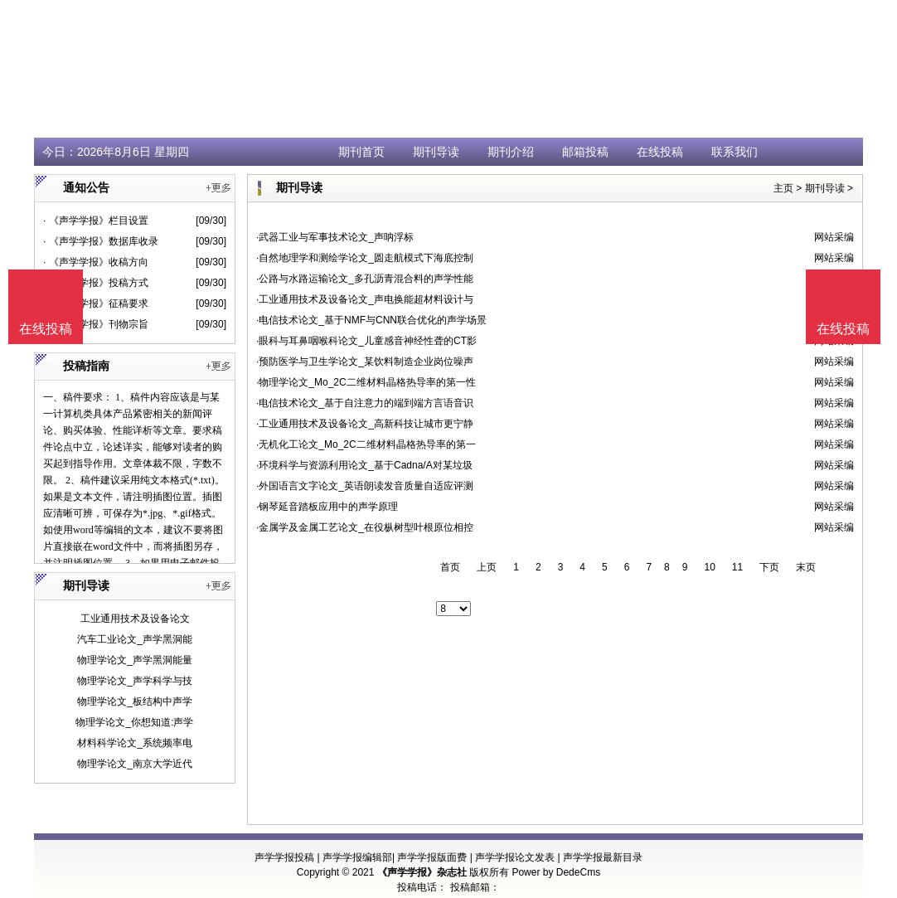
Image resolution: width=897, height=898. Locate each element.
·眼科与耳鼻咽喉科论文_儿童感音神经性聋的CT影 (366, 341)
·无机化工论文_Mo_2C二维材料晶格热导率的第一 (366, 444)
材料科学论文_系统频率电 (134, 743)
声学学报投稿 (284, 857)
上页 (487, 567)
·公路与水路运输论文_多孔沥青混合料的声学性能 (364, 278)
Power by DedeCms (556, 872)
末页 (806, 567)
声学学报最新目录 (602, 857)
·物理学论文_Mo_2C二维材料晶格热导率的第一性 (366, 382)
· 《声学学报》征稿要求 (95, 303)
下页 (769, 567)
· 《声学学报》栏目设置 (95, 220)
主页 (783, 188)
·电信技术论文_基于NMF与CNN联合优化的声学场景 (371, 320)
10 (709, 567)
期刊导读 (436, 151)
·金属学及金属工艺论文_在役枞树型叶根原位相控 (364, 527)
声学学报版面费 (432, 857)
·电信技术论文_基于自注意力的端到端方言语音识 (364, 403)
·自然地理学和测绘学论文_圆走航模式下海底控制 (364, 258)
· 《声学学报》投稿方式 (95, 283)
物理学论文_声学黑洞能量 (134, 660)
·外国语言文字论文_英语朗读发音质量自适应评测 (364, 486)
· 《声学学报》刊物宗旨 (95, 324)
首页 (450, 567)
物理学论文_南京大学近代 (134, 763)
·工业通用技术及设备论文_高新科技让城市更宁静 (364, 424)
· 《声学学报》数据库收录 (100, 241)
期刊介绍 (510, 151)
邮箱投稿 (585, 151)
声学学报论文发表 (515, 857)
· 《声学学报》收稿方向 (95, 262)
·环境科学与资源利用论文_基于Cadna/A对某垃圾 (364, 465)
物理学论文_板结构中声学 (134, 701)
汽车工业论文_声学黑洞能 (134, 639)
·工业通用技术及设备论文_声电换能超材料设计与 (364, 299)
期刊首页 (361, 151)
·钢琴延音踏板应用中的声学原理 (327, 506)
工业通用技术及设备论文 (135, 618)
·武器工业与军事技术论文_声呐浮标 (335, 237)
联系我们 (734, 151)
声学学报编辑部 (357, 857)
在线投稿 (660, 151)
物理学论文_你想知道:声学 (134, 722)
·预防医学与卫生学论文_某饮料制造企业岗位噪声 (364, 361)
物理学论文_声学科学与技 (134, 681)
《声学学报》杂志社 (422, 872)
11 (737, 567)
